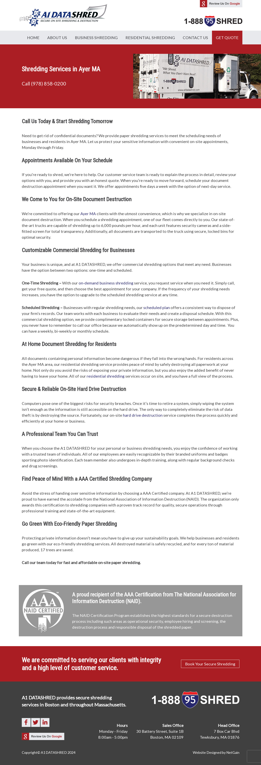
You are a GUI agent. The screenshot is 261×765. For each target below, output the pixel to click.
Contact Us (195, 37)
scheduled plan (156, 307)
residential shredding (106, 376)
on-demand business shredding (106, 283)
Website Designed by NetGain (216, 752)
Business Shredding (96, 37)
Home (33, 37)
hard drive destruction (143, 415)
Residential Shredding (150, 37)
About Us (57, 37)
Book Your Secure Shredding (210, 663)
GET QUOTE (227, 37)
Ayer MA (88, 213)
